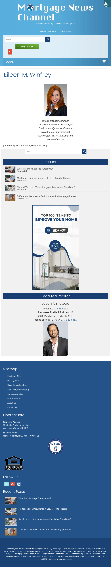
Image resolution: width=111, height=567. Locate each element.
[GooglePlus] (10, 52)
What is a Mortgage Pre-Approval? (35, 168)
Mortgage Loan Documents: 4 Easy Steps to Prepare (44, 177)
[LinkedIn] (19, 484)
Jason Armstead (55, 303)
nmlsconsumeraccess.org (60, 559)
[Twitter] (6, 484)
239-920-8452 (69, 319)
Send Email (65, 31)
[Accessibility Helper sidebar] (107, 3)
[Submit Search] (47, 39)
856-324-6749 (48, 31)
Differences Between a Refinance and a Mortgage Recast (46, 196)
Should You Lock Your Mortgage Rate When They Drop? (46, 187)
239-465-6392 (60, 308)
